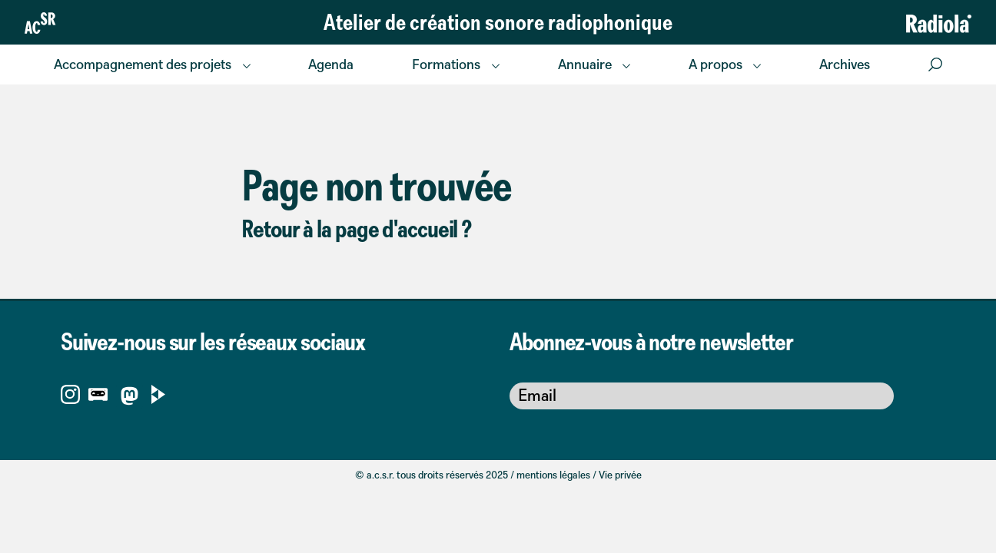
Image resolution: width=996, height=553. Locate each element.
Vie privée (620, 475)
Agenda (331, 64)
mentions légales (553, 475)
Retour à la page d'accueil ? (356, 228)
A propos (715, 64)
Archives (844, 64)
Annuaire (585, 64)
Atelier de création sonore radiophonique (498, 21)
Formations (446, 64)
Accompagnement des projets (142, 64)
